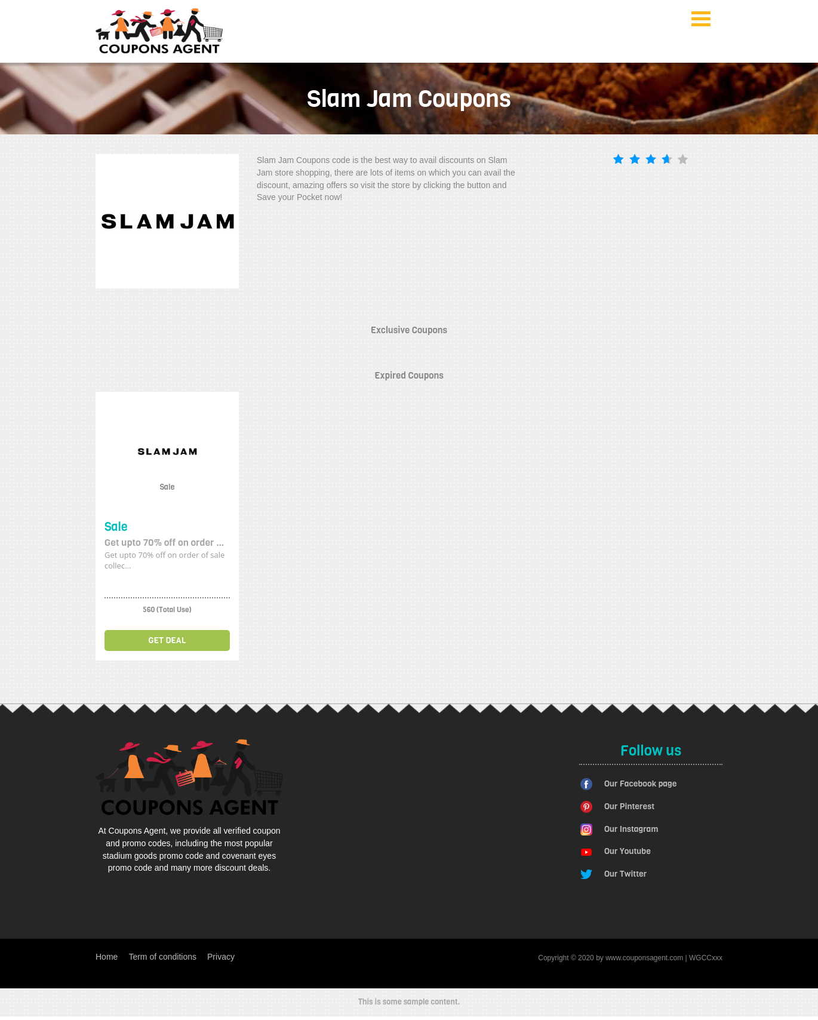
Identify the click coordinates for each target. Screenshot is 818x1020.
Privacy (221, 956)
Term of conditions (162, 956)
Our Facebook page (640, 783)
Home (107, 956)
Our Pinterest (629, 806)
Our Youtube (627, 851)
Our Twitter (625, 874)
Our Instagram (631, 829)
